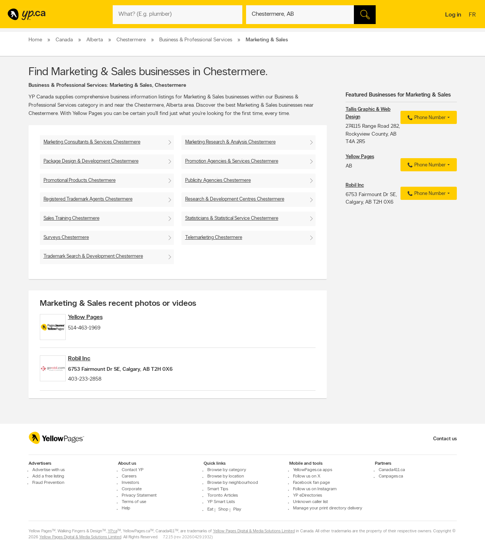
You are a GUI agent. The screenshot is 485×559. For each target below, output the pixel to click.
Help (126, 508)
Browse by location (225, 476)
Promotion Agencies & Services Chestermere (231, 161)
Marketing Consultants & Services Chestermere (92, 142)
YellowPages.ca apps (312, 470)
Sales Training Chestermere (72, 218)
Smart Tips (217, 489)
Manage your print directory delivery (327, 508)
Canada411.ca (392, 470)
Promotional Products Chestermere (80, 180)
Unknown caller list (310, 502)
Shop (223, 509)
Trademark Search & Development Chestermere (93, 256)
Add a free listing (48, 476)
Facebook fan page (311, 482)
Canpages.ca (391, 476)
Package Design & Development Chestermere (91, 161)
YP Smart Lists (221, 502)
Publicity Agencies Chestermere (218, 180)
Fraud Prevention (48, 482)
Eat (210, 509)
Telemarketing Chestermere (213, 237)
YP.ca (112, 531)
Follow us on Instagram (315, 489)
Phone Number (425, 117)
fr (473, 15)
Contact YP (133, 470)
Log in (453, 15)
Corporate (132, 489)
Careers (129, 476)
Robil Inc (92, 367)
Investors (130, 482)
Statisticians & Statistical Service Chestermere (231, 218)
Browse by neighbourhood (232, 482)
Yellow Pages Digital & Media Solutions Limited (254, 531)
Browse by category (226, 470)
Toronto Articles (222, 495)
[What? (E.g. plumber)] (177, 14)
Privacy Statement (139, 495)
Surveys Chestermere (66, 237)
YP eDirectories (307, 495)
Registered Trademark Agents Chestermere (88, 199)
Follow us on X (306, 476)
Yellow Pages (98, 317)
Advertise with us (48, 470)
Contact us (445, 439)
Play (237, 509)
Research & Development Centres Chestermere (234, 199)
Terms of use (134, 502)
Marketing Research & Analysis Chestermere (230, 142)
